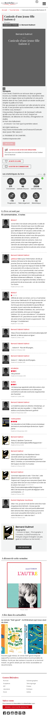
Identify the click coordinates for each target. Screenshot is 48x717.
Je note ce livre (15, 161)
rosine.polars (16, 419)
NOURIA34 (14, 368)
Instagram (20, 713)
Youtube (12, 713)
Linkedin (16, 713)
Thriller (14, 25)
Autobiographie (32, 681)
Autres (29, 692)
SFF (4, 686)
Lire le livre (9, 144)
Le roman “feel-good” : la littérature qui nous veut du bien (23, 621)
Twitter (8, 713)
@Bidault (14, 259)
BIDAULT (14, 220)
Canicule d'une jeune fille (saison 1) (34, 10)
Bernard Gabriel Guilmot (20, 255)
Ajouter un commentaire (19, 167)
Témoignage (31, 683)
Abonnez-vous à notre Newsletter (17, 707)
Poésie (29, 686)
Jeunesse (6, 689)
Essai (5, 692)
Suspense (7, 25)
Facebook (4, 713)
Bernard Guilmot (28, 25)
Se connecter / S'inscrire (37, 1)
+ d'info (39, 174)
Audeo (13, 382)
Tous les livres (14, 10)
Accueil (4, 10)
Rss (24, 713)
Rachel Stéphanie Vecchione (22, 500)
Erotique (29, 689)
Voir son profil (23, 547)
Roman (6, 681)
